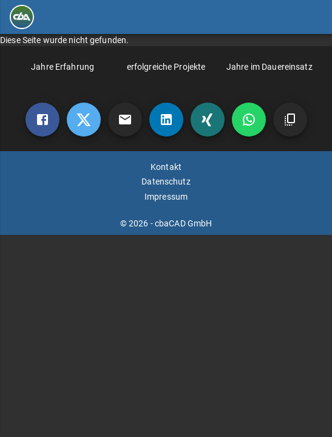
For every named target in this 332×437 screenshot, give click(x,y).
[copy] (290, 120)
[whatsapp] (249, 120)
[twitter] (84, 120)
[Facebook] (42, 120)
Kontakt (166, 167)
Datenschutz (165, 181)
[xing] (208, 120)
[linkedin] (166, 120)
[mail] (125, 120)
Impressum (166, 197)
